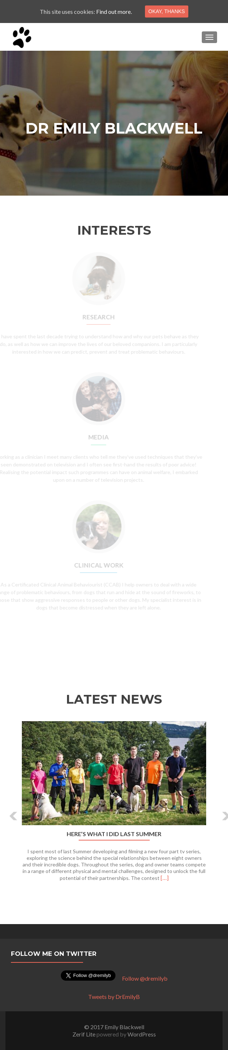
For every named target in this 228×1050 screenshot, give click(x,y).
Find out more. (114, 11)
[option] (114, 805)
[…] (165, 877)
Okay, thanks (166, 11)
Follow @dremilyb (145, 978)
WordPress (141, 1034)
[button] (8, 810)
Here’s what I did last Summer (114, 834)
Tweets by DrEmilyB (114, 996)
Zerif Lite (84, 1034)
